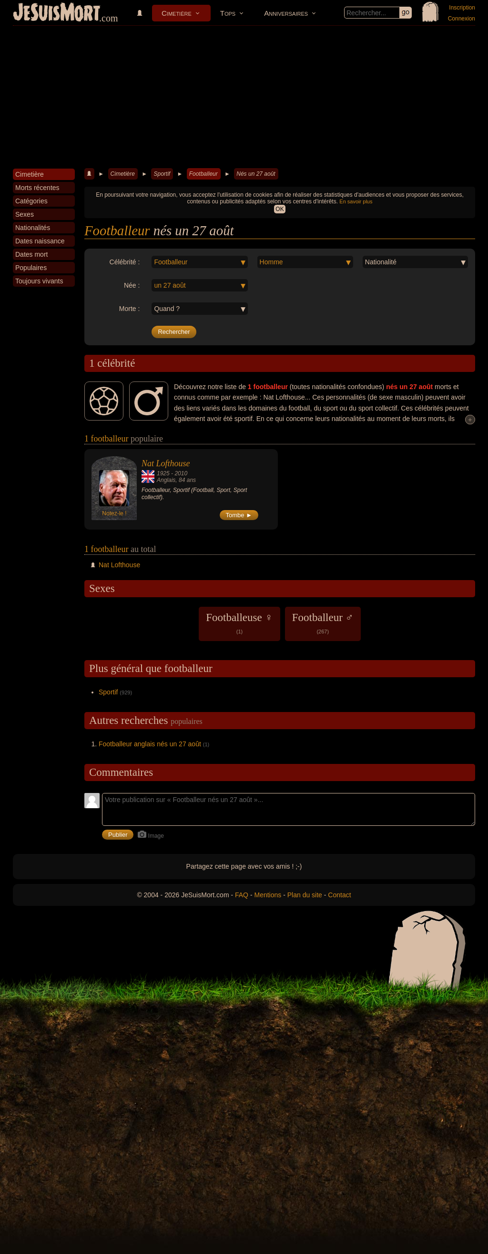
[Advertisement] (244, 97)
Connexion (461, 18)
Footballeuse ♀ (239, 623)
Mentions (267, 895)
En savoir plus (355, 201)
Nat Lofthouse (166, 463)
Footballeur (203, 174)
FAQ (241, 895)
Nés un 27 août (255, 174)
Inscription (462, 7)
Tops (227, 13)
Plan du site (304, 895)
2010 (180, 473)
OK (279, 209)
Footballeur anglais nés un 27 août (150, 744)
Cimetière (177, 13)
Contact (339, 895)
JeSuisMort (57, 13)
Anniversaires (286, 13)
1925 (163, 473)
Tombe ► (239, 515)
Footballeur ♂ (323, 623)
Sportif (161, 174)
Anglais (166, 480)
